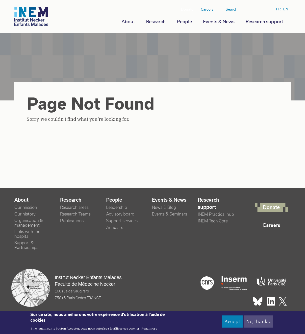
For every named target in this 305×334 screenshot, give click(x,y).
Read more (149, 330)
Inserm (234, 283)
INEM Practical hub (216, 214)
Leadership (116, 207)
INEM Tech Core (213, 221)
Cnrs (207, 283)
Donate (187, 9)
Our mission (25, 207)
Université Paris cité (270, 281)
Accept (232, 323)
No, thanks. (258, 323)
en (285, 9)
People (184, 21)
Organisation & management (28, 223)
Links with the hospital (27, 234)
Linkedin (256, 9)
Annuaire (114, 227)
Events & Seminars (169, 214)
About (128, 21)
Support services (122, 220)
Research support (264, 21)
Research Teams (75, 214)
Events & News (218, 21)
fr (278, 9)
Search (231, 9)
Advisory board (120, 214)
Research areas (74, 207)
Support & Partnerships (26, 245)
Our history (24, 214)
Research (156, 21)
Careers (207, 9)
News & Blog (164, 207)
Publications (72, 220)
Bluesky (248, 9)
